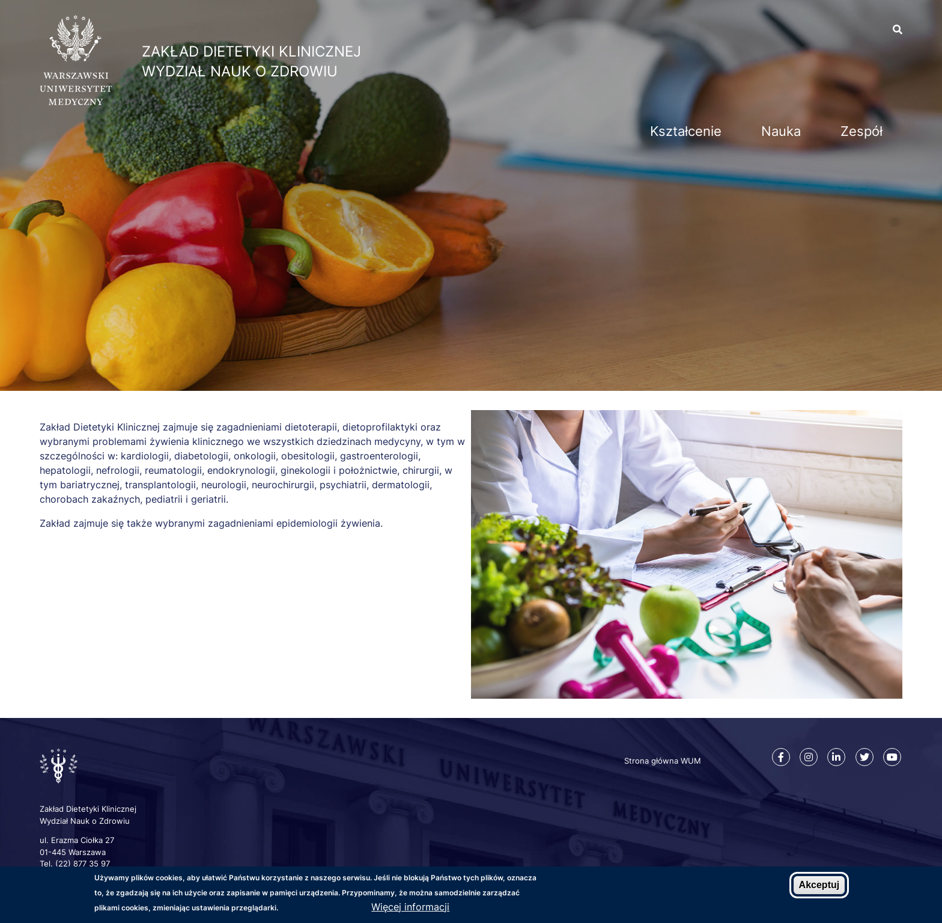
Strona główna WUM (662, 760)
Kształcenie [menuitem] (686, 131)
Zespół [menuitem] (861, 131)
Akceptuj (819, 885)
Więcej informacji (410, 907)
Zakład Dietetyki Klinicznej (251, 51)
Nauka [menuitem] (781, 131)
